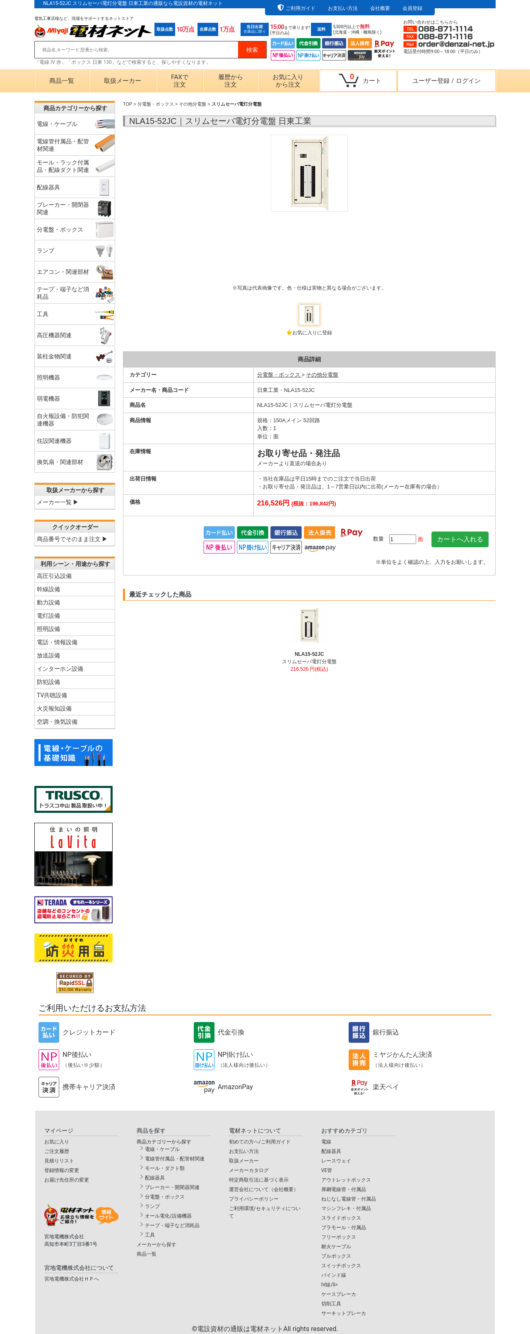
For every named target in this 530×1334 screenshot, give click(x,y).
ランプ (152, 1206)
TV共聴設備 (52, 695)
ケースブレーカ (338, 1294)
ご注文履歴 (56, 1151)
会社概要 (380, 8)
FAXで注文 (179, 80)
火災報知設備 (54, 708)
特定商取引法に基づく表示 (259, 1180)
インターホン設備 (60, 668)
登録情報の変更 (61, 1170)
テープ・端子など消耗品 (172, 1225)
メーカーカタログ (249, 1170)
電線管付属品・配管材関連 (175, 1159)
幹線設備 (48, 589)
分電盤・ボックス (155, 104)
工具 (150, 1235)
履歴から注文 (230, 80)
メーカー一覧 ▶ (58, 502)
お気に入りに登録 (312, 333)
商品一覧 (61, 81)
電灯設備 (48, 615)
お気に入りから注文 (288, 80)
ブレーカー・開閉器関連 (172, 1187)
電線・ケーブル (162, 1149)
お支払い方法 (343, 8)
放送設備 (48, 655)
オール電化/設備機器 (168, 1216)
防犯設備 (48, 682)
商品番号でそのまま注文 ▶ (72, 539)
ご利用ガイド (301, 8)
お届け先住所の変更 (66, 1180)
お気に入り (56, 1142)
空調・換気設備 (57, 721)
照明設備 (48, 629)
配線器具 (155, 1178)
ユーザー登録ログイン (446, 81)
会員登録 (412, 8)
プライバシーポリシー (254, 1199)
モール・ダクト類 (165, 1168)
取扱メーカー (122, 81)
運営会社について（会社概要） (264, 1189)
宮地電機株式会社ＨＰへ (71, 1279)
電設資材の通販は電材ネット (267, 1329)
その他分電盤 (192, 104)
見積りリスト (59, 1161)
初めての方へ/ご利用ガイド (260, 1142)
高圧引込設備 (54, 576)
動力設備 (48, 602)
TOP (127, 104)
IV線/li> (329, 1285)
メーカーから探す (156, 1244)
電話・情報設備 (57, 642)
